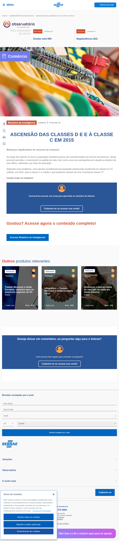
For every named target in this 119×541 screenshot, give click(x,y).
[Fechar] (54, 494)
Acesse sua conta (107, 5)
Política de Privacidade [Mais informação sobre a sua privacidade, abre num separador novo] (42, 511)
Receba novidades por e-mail (59, 432)
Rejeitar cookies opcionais (28, 524)
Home (4, 16)
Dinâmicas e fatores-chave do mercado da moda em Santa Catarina (98, 289)
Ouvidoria (59, 519)
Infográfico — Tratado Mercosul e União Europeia (58, 289)
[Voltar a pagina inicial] (59, 4)
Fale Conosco (59, 517)
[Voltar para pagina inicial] (59, 444)
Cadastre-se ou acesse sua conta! (62, 208)
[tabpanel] (20, 288)
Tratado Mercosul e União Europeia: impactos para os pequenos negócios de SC (19, 289)
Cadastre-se (105, 492)
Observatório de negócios (22, 16)
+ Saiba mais (10, 305)
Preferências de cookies (28, 531)
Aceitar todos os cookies (28, 517)
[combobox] (59, 416)
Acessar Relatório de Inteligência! (27, 237)
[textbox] (60, 416)
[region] (28, 515)
